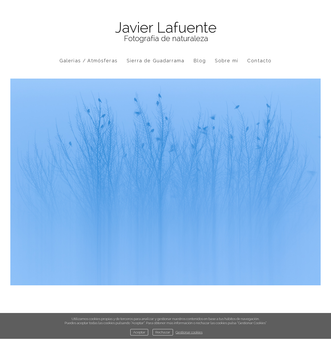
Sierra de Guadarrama (155, 60)
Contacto (259, 60)
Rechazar (162, 332)
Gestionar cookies (189, 332)
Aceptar (139, 332)
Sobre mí (226, 60)
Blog (199, 60)
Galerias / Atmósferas (88, 60)
